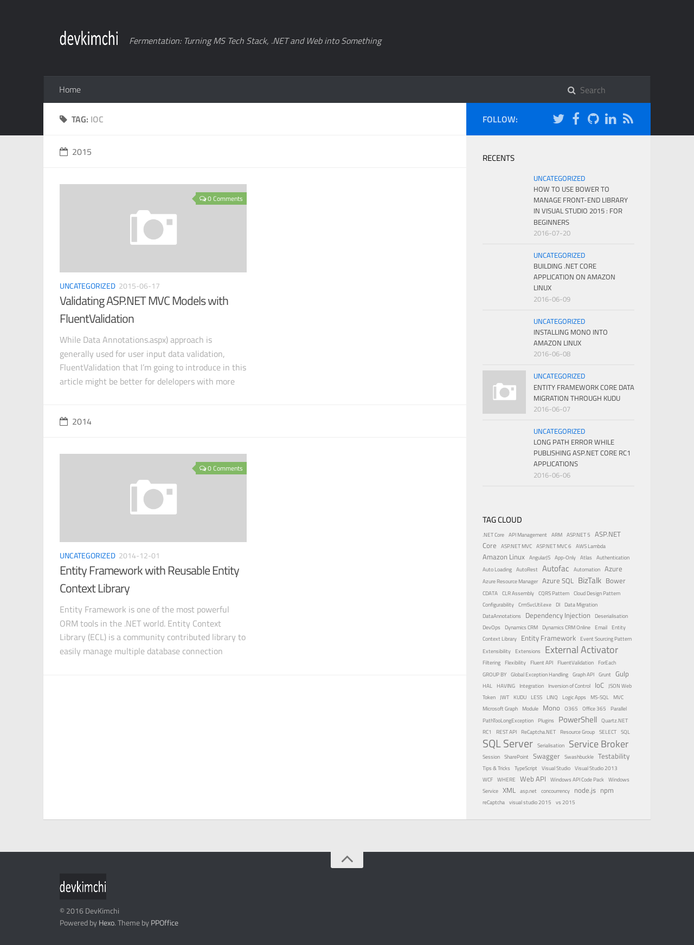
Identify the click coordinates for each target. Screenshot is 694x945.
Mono (551, 708)
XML (509, 790)
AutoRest (527, 569)
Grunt (605, 674)
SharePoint (516, 757)
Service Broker (598, 744)
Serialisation (550, 745)
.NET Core (493, 535)
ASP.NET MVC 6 (553, 546)
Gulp (622, 674)
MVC (618, 697)
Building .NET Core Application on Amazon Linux (574, 276)
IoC (599, 685)
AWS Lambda (591, 546)
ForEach (607, 663)
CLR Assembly (518, 593)
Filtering (491, 663)
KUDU (519, 697)
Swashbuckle (579, 757)
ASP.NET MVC (516, 546)
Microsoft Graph (500, 709)
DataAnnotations (502, 616)
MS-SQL (599, 697)
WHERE (506, 779)
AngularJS (539, 557)
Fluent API (541, 663)
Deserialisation (611, 616)
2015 (76, 151)
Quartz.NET (614, 720)
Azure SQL (558, 581)
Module (530, 709)
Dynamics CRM (521, 627)
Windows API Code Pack (577, 779)
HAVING (506, 686)
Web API (533, 779)
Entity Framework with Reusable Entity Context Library (149, 579)
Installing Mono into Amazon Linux (571, 337)
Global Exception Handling (539, 674)
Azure (613, 569)
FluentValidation (575, 663)
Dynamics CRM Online (566, 627)
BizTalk (589, 580)
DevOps (491, 627)
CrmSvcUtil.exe (534, 605)
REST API (506, 732)
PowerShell (577, 719)
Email (601, 627)
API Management (528, 535)
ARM (556, 535)
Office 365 (594, 709)
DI (558, 605)
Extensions (528, 651)
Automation (587, 569)
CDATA (490, 593)
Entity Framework (548, 638)
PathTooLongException (508, 720)
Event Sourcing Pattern (606, 639)
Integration (531, 686)
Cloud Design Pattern (597, 593)
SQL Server (508, 743)
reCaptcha (494, 802)
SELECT (607, 732)
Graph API (583, 674)
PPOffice (164, 922)
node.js (585, 790)
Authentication (612, 557)
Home (70, 89)
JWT (504, 697)
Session (491, 757)
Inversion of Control (569, 686)
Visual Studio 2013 (596, 768)
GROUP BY (494, 674)
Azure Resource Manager (510, 581)
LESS (536, 697)
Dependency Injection (557, 615)
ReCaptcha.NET (538, 732)
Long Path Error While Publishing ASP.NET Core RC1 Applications (582, 452)
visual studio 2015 (530, 802)
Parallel (619, 709)
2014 (76, 421)
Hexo (106, 922)
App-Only (565, 557)
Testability (613, 756)
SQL (625, 732)
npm (607, 790)
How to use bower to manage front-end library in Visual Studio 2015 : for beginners (581, 205)
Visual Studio (556, 768)
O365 (571, 709)
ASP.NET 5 (578, 535)
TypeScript (526, 768)
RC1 (487, 732)
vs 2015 (565, 802)
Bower (616, 581)
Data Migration (580, 605)
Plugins (546, 720)
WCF (488, 779)
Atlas (586, 557)
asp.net (528, 791)
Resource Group (577, 732)
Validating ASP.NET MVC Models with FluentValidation (144, 309)
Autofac (555, 568)
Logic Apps (574, 697)
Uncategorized (87, 285)
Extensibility (497, 651)
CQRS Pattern (553, 593)
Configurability (498, 605)
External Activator (581, 649)
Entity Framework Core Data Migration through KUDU (584, 392)
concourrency (555, 791)
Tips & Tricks (496, 768)
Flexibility (515, 663)
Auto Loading (497, 569)
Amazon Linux (504, 557)
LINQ (552, 697)
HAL (487, 686)
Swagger (546, 756)
